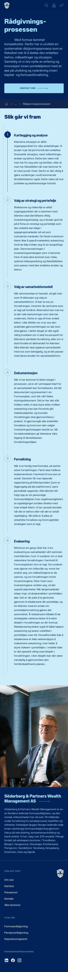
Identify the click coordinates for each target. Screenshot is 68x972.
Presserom (11, 892)
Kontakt (9, 898)
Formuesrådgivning (16, 926)
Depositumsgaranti (15, 938)
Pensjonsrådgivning (16, 932)
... (13, 104)
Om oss (9, 879)
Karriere (9, 886)
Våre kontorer (12, 905)
